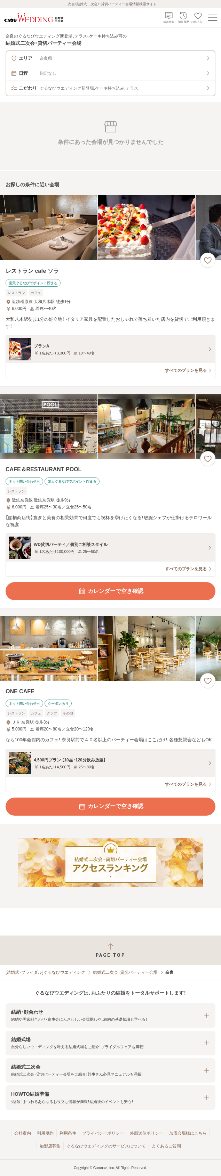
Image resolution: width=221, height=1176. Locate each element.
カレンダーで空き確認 (110, 591)
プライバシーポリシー (103, 1133)
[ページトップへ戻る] (110, 950)
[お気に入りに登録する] (207, 260)
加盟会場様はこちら (188, 1133)
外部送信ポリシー (146, 1133)
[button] (110, 1015)
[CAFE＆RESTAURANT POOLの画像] (110, 426)
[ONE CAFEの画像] (110, 648)
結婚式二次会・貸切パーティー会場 (125, 972)
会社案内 (22, 1133)
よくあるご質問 (166, 1146)
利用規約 (45, 1133)
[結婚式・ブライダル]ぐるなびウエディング (45, 972)
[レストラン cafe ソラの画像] (110, 227)
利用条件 (68, 1133)
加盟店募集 (50, 1146)
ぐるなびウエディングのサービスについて (106, 1146)
